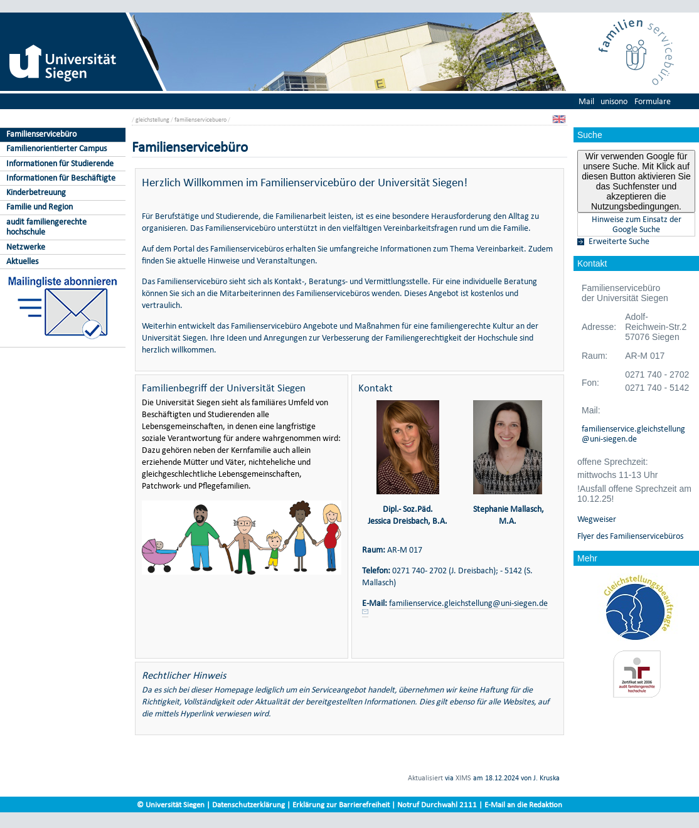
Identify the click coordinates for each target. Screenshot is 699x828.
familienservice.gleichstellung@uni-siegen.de (633, 434)
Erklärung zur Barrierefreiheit (341, 804)
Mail (586, 101)
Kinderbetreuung (36, 192)
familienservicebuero (200, 119)
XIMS (463, 777)
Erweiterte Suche (619, 241)
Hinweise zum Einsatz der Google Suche (636, 225)
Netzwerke (25, 247)
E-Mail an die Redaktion (523, 804)
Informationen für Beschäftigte (60, 177)
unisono (613, 101)
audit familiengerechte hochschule (46, 227)
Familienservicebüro (41, 134)
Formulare (652, 101)
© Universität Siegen (171, 804)
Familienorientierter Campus (56, 148)
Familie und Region (39, 206)
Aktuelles (22, 261)
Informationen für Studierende (60, 163)
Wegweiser (596, 519)
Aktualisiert (425, 777)
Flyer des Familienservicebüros (630, 536)
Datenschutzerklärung (248, 804)
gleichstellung (152, 119)
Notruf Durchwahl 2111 (437, 804)
